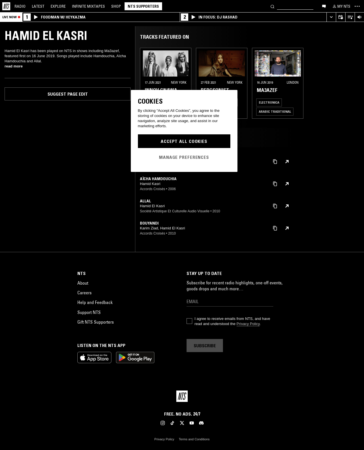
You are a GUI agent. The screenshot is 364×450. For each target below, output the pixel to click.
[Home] (6, 6)
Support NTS (89, 312)
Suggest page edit (67, 94)
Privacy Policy (248, 324)
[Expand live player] (331, 17)
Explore (58, 6)
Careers (84, 292)
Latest (38, 6)
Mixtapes (88, 6)
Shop (116, 6)
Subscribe (205, 345)
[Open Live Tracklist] (350, 17)
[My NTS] (341, 6)
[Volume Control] (359, 17)
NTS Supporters (143, 6)
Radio (20, 6)
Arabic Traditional (275, 111)
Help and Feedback (95, 302)
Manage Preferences (184, 157)
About (82, 283)
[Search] (272, 6)
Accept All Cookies (184, 141)
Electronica (269, 102)
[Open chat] (324, 6)
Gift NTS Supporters (95, 322)
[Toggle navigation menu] (357, 6)
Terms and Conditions (194, 439)
